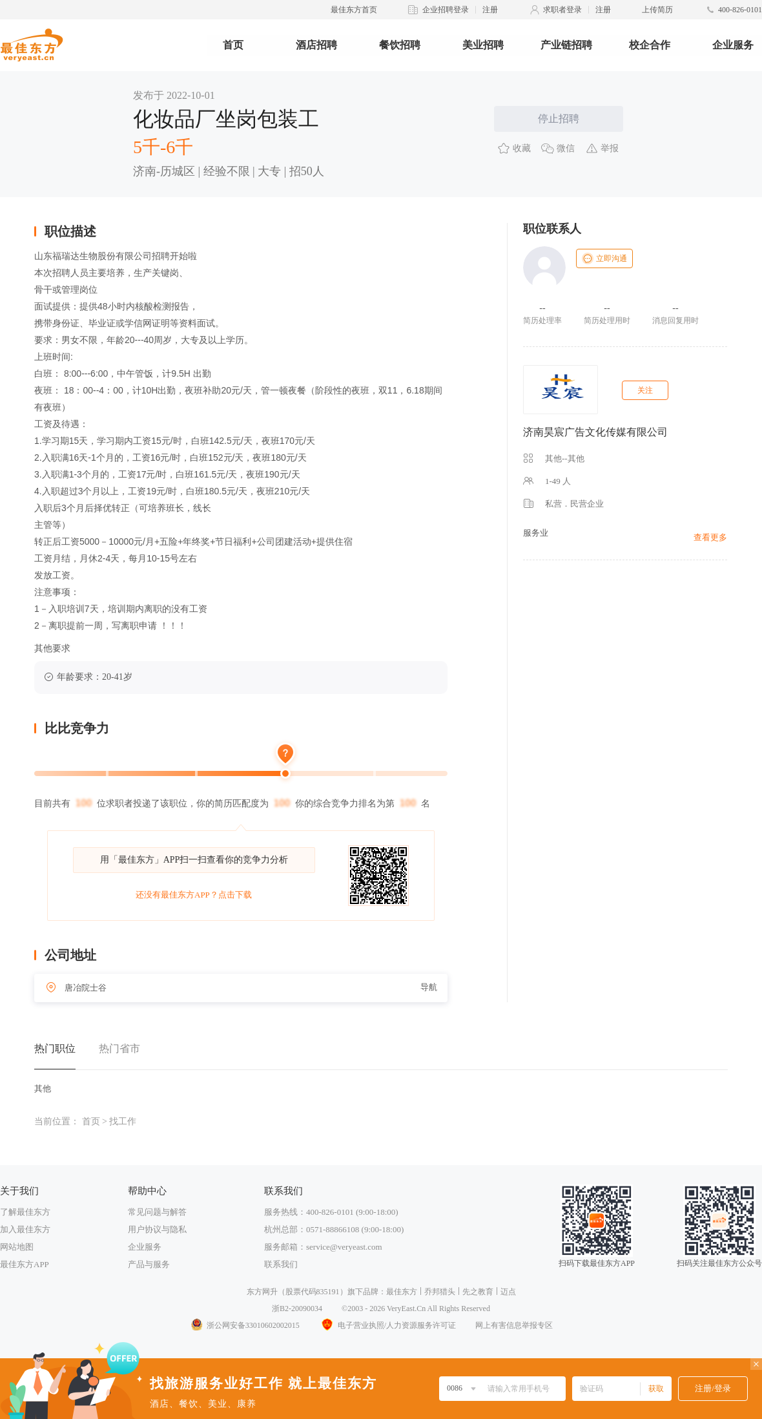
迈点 (508, 1291)
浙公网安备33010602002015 (245, 1325)
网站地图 (17, 1247)
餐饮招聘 (399, 44)
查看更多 (710, 537)
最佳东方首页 (354, 9)
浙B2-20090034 (297, 1308)
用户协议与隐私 (157, 1229)
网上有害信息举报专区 (514, 1325)
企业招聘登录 (445, 9)
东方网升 (262, 1291)
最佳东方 (401, 1291)
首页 (233, 44)
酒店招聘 (316, 44)
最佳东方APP (24, 1264)
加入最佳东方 (25, 1229)
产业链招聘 (566, 44)
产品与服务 (149, 1264)
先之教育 (477, 1291)
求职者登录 (562, 9)
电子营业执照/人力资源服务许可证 (387, 1325)
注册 (490, 9)
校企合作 (649, 44)
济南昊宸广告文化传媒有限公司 (595, 431)
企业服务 (733, 44)
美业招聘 (483, 44)
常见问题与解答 (157, 1212)
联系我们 (281, 1264)
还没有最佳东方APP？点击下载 (194, 894)
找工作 (122, 1121)
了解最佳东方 (25, 1212)
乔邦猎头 (439, 1291)
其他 (42, 1088)
